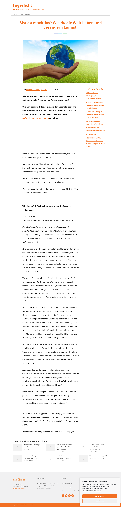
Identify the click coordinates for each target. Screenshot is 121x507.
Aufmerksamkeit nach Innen (35, 118)
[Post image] (17, 447)
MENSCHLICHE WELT (27, 14)
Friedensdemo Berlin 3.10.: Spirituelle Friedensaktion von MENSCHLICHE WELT (65, 447)
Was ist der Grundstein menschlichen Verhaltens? (64, 457)
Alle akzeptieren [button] (99, 496)
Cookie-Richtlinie (88, 491)
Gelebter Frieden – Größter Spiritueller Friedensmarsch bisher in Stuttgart (95, 105)
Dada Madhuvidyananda (36, 89)
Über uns (15, 14)
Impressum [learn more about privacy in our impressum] (97, 491)
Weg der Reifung (91, 134)
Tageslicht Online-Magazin (19, 488)
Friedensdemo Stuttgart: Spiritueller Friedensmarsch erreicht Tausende (95, 114)
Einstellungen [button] (100, 501)
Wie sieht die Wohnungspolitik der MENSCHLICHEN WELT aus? (98, 458)
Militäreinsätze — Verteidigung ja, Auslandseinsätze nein (93, 96)
